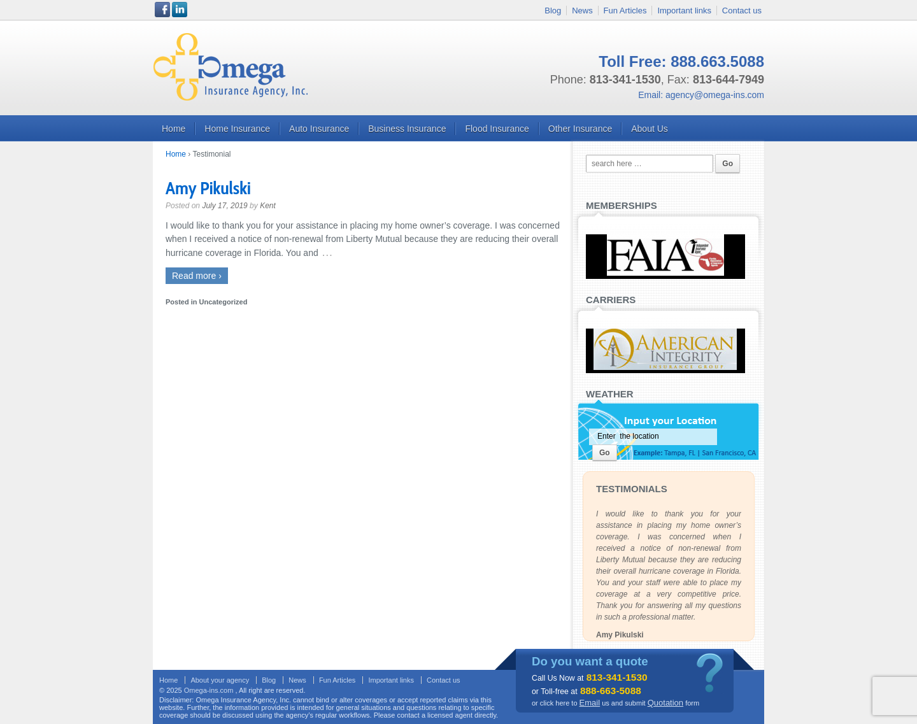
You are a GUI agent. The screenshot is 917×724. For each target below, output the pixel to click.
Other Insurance (580, 129)
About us (649, 129)
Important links (684, 10)
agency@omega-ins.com (714, 95)
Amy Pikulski (208, 188)
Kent (268, 205)
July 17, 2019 (224, 205)
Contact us (742, 10)
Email (590, 702)
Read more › (197, 276)
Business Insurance (407, 129)
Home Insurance (237, 129)
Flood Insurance (497, 129)
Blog (552, 10)
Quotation (665, 702)
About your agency (219, 680)
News (582, 10)
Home (173, 129)
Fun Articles (625, 10)
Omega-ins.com (210, 690)
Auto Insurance (319, 129)
